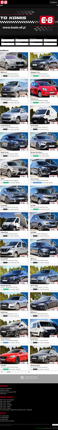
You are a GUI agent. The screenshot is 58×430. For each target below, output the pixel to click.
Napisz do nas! (43, 428)
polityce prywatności (8, 425)
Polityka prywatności (6, 388)
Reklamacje (3, 393)
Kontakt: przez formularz (7, 421)
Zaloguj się (53, 2)
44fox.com (55, 428)
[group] (29, 22)
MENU (1, 5)
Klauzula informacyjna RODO (8, 392)
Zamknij (55, 424)
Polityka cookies (4, 390)
